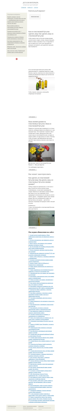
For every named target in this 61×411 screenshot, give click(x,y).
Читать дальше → (32, 116)
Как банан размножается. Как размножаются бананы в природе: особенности (16, 43)
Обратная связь (41, 406)
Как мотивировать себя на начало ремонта (41, 385)
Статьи (36, 7)
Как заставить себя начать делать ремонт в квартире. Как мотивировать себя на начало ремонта (40, 382)
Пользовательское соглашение (32, 406)
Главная (23, 7)
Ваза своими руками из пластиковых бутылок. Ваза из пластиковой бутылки (15, 27)
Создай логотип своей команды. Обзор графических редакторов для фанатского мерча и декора (41, 237)
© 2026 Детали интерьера (12, 406)
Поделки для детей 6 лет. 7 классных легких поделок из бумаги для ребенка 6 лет (16, 33)
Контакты (24, 406)
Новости (30, 7)
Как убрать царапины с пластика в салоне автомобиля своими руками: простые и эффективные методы (40, 294)
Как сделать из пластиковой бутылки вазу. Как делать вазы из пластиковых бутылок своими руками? (40, 181)
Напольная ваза (35, 16)
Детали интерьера (30, 3)
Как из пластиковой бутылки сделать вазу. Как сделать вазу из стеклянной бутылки (40, 34)
